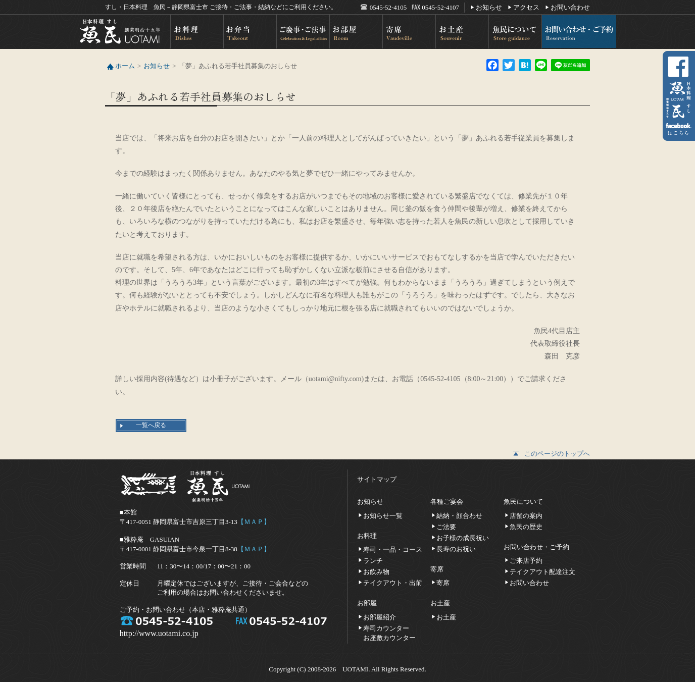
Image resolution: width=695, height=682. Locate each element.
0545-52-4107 (440, 7)
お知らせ (489, 7)
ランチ (373, 560)
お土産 (461, 32)
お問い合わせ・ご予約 (578, 32)
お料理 (196, 32)
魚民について (514, 32)
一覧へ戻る (151, 425)
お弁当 (249, 32)
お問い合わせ (570, 7)
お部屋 (355, 32)
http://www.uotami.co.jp (159, 633)
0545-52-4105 (388, 7)
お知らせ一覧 (383, 515)
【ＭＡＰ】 (253, 522)
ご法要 (446, 526)
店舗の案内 (526, 515)
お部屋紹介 (379, 616)
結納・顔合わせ (459, 515)
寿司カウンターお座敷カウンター (389, 627)
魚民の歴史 (526, 526)
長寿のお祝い (456, 548)
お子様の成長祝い (462, 537)
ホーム (125, 66)
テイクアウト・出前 (392, 582)
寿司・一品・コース (392, 549)
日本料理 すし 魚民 (124, 32)
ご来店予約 (526, 560)
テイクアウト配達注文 (542, 571)
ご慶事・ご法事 (302, 32)
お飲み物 (376, 571)
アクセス (526, 7)
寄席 (408, 32)
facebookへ (678, 97)
